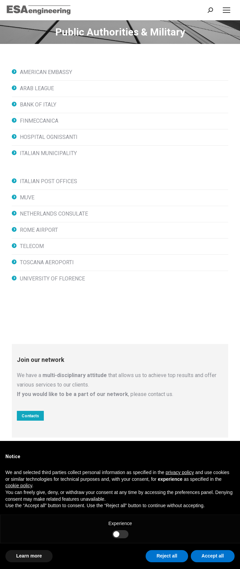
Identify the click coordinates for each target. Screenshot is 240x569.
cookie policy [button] (18, 485)
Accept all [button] (213, 556)
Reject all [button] (166, 556)
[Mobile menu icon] (226, 10)
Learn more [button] (29, 556)
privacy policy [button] (180, 472)
